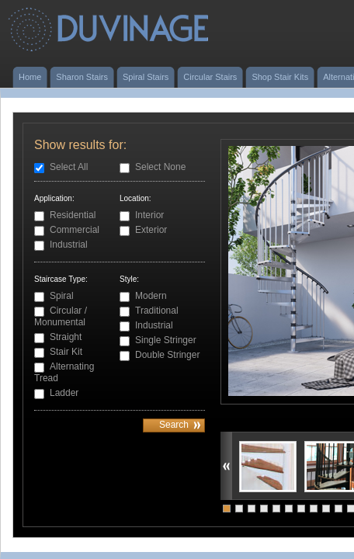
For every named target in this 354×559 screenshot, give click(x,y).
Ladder (64, 392)
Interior (149, 215)
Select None (160, 166)
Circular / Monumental (60, 316)
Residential (72, 215)
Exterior (151, 229)
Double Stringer (167, 354)
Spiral (62, 295)
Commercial (74, 229)
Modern (151, 295)
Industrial (69, 244)
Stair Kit (66, 351)
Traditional (157, 310)
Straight (66, 337)
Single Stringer (165, 340)
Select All (69, 166)
